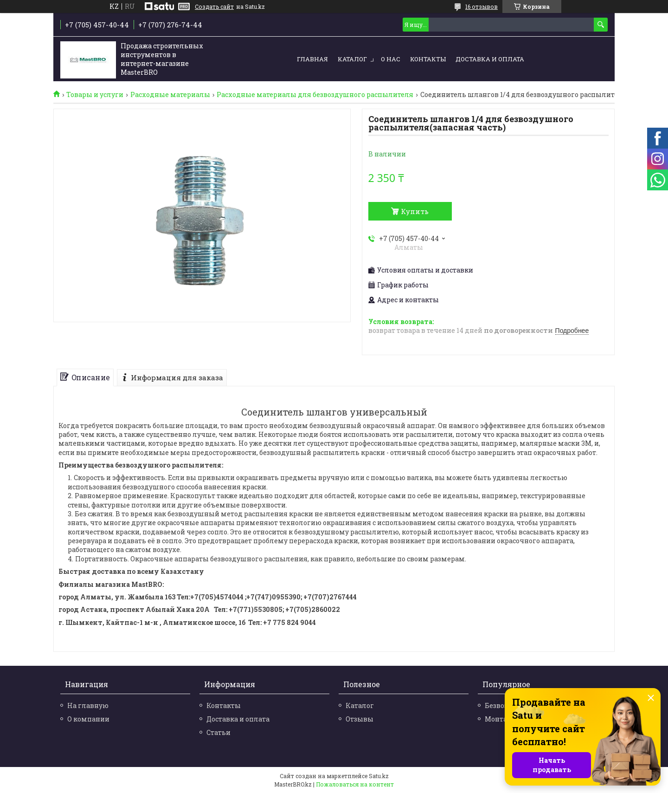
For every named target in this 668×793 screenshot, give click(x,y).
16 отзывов (481, 6)
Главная (312, 59)
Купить (415, 211)
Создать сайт (214, 6)
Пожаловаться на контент (355, 784)
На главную (88, 705)
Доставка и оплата (490, 59)
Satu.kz (379, 776)
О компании (88, 719)
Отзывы (359, 719)
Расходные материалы (170, 95)
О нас (390, 59)
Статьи (218, 732)
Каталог (352, 59)
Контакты (428, 59)
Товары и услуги (94, 95)
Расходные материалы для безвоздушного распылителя (315, 95)
